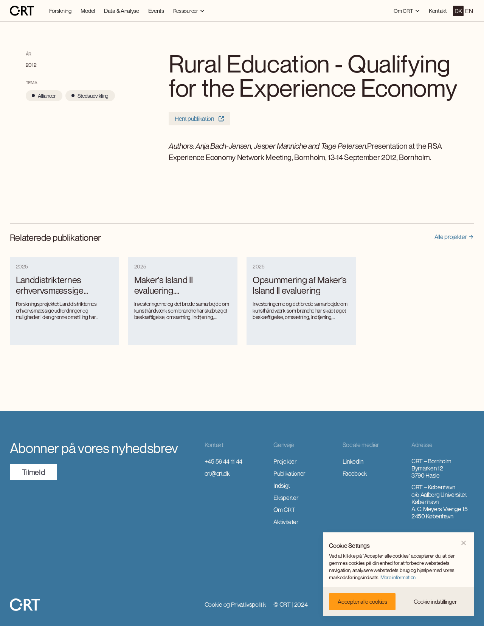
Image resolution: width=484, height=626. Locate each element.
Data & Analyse (121, 10)
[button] (189, 11)
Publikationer (289, 473)
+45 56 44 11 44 (223, 461)
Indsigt (281, 485)
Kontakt (438, 10)
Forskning (60, 10)
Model (88, 10)
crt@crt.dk (217, 473)
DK (458, 11)
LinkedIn (353, 461)
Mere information (398, 577)
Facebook (355, 473)
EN (469, 11)
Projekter (284, 461)
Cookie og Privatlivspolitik (235, 604)
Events (156, 10)
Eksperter (285, 497)
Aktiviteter (285, 522)
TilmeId (33, 472)
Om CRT (284, 509)
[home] (22, 11)
